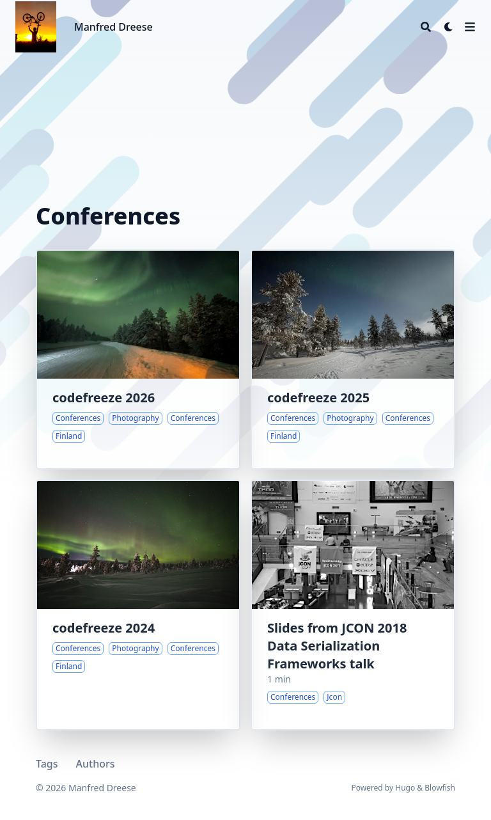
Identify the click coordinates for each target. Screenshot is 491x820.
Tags (47, 764)
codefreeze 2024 (103, 627)
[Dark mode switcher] (449, 27)
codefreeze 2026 (103, 397)
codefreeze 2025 (318, 397)
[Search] (426, 27)
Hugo (405, 787)
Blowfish (440, 787)
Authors (95, 764)
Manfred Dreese (113, 27)
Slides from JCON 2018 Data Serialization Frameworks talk (337, 645)
